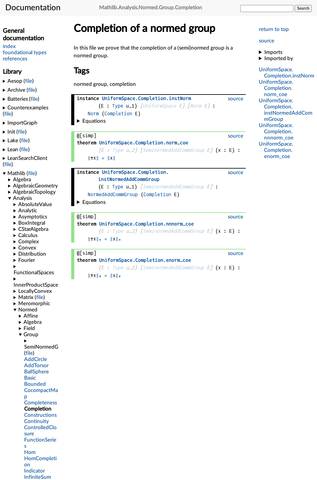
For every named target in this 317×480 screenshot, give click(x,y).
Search (303, 8)
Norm (195, 106)
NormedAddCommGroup (113, 194)
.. (276, 88)
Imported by (278, 58)
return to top (274, 29)
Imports (273, 52)
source (266, 40)
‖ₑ (99, 275)
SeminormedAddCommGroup (173, 150)
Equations (94, 121)
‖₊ (99, 239)
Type (117, 106)
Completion (118, 114)
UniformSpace (159, 106)
